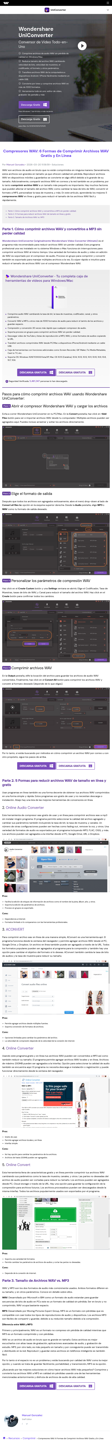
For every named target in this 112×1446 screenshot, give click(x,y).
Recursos (14, 1438)
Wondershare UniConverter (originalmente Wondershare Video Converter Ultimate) (50, 240)
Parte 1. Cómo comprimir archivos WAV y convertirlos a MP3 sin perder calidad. (42, 211)
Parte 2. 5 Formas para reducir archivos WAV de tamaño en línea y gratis (39, 214)
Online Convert (18, 1164)
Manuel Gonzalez (15, 164)
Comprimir (29, 1438)
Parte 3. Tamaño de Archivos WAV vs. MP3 (26, 217)
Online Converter (20, 1048)
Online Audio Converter (25, 807)
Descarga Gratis (30, 104)
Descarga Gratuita (33, 372)
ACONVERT (15, 929)
